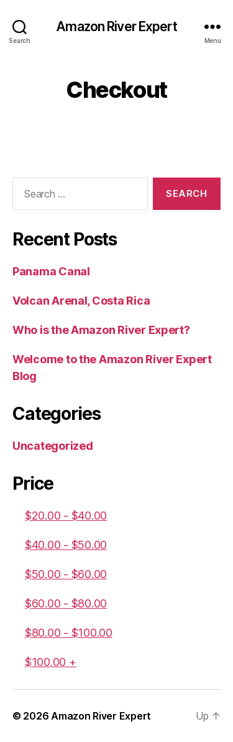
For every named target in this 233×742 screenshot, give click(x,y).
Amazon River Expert (116, 26)
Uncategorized (52, 445)
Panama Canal (51, 271)
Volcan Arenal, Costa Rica (81, 300)
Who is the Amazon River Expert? (101, 329)
